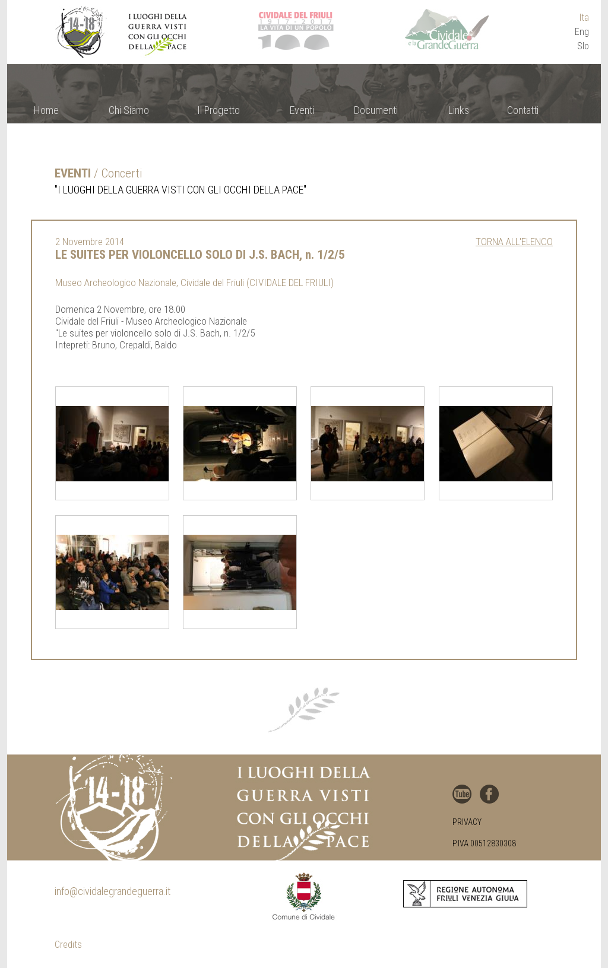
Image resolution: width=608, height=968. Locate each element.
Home (46, 110)
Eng (582, 31)
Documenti (376, 110)
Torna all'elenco (514, 241)
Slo (583, 46)
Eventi (302, 110)
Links (458, 110)
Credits (68, 944)
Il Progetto (218, 110)
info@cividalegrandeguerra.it (112, 891)
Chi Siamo (129, 110)
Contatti (523, 110)
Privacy (467, 822)
